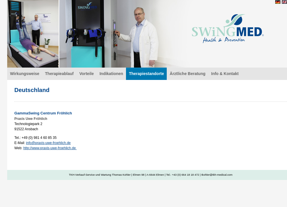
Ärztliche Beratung (187, 73)
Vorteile (86, 73)
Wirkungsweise (24, 73)
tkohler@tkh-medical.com (216, 174)
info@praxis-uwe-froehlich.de (48, 143)
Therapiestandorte (146, 73)
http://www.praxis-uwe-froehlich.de (50, 148)
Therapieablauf (59, 73)
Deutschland (228, 27)
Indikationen (111, 73)
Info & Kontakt (225, 73)
